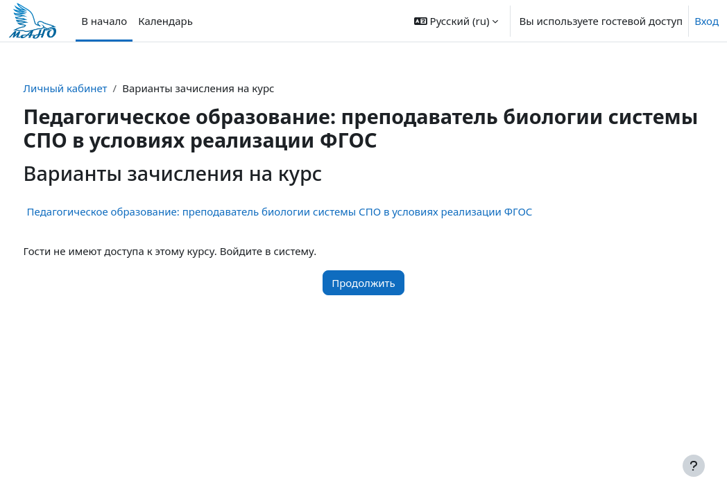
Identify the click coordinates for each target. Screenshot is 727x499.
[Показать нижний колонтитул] (694, 466)
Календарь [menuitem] (165, 21)
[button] (456, 21)
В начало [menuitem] (104, 21)
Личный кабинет (91, 88)
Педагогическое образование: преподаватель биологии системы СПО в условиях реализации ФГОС (305, 211)
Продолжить (363, 283)
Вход (706, 21)
